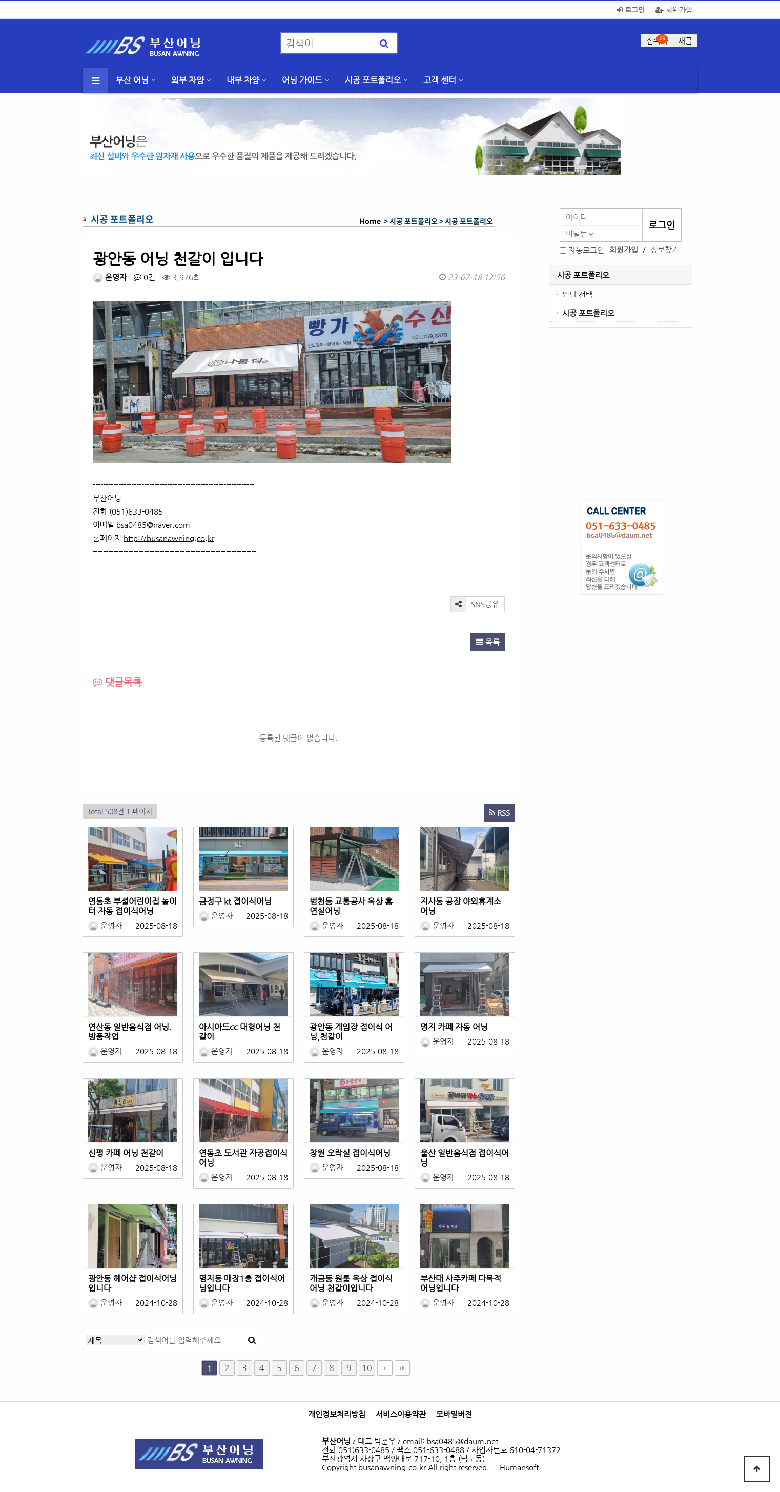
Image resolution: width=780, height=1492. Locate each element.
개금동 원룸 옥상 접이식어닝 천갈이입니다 (351, 1283)
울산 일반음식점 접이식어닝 (464, 1158)
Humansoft (519, 1467)
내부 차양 (243, 80)
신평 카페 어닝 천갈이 (125, 1153)
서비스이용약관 (401, 1414)
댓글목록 (117, 682)
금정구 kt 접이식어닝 (235, 901)
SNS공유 (475, 604)
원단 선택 (577, 294)
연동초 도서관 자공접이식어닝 (243, 1158)
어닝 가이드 (302, 80)
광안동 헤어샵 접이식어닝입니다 (132, 1283)
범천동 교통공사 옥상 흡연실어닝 (351, 906)
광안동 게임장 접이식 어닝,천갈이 (351, 1031)
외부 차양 (187, 80)
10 (367, 1368)
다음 (385, 1368)
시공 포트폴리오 (373, 80)
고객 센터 (439, 80)
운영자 (110, 277)
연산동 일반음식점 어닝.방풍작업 (130, 1031)
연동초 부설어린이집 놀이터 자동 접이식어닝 (132, 906)
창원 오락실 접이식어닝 (350, 1153)
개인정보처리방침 (336, 1414)
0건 (144, 277)
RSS (499, 812)
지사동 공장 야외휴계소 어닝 (460, 906)
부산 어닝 (132, 80)
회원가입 (673, 10)
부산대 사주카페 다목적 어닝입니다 (460, 1283)
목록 (488, 642)
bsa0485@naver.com (153, 524)
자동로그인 (586, 250)
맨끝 (402, 1368)
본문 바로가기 (0, 0)
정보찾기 (664, 249)
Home (370, 221)
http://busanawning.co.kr (169, 538)
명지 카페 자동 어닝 (454, 1027)
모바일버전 (454, 1414)
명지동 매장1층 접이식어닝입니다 (242, 1283)
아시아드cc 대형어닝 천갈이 (239, 1031)
